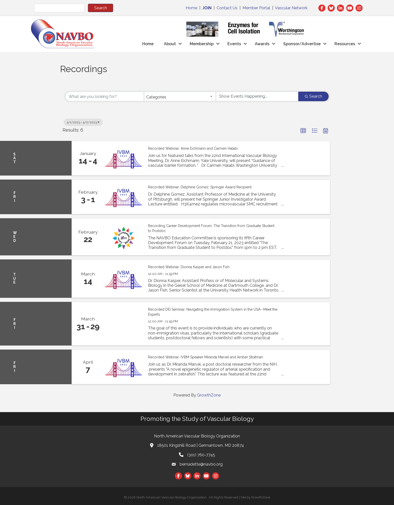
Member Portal (256, 8)
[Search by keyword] (104, 96)
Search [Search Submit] (313, 96)
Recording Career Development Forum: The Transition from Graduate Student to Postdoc (211, 228)
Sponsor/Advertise (302, 43)
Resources (344, 43)
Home (191, 8)
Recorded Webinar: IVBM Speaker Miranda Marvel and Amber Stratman (205, 357)
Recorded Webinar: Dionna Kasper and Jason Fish (188, 267)
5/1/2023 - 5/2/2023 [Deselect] (83, 122)
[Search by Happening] (257, 96)
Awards (262, 43)
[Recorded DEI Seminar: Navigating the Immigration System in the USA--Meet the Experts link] (123, 323)
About (170, 43)
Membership (202, 43)
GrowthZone (209, 395)
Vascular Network (291, 8)
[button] (303, 131)
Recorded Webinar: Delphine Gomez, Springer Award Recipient (200, 187)
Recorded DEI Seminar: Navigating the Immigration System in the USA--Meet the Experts (212, 311)
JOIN (207, 8)
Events (234, 43)
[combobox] (180, 96)
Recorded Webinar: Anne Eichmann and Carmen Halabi (193, 148)
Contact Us (227, 8)
